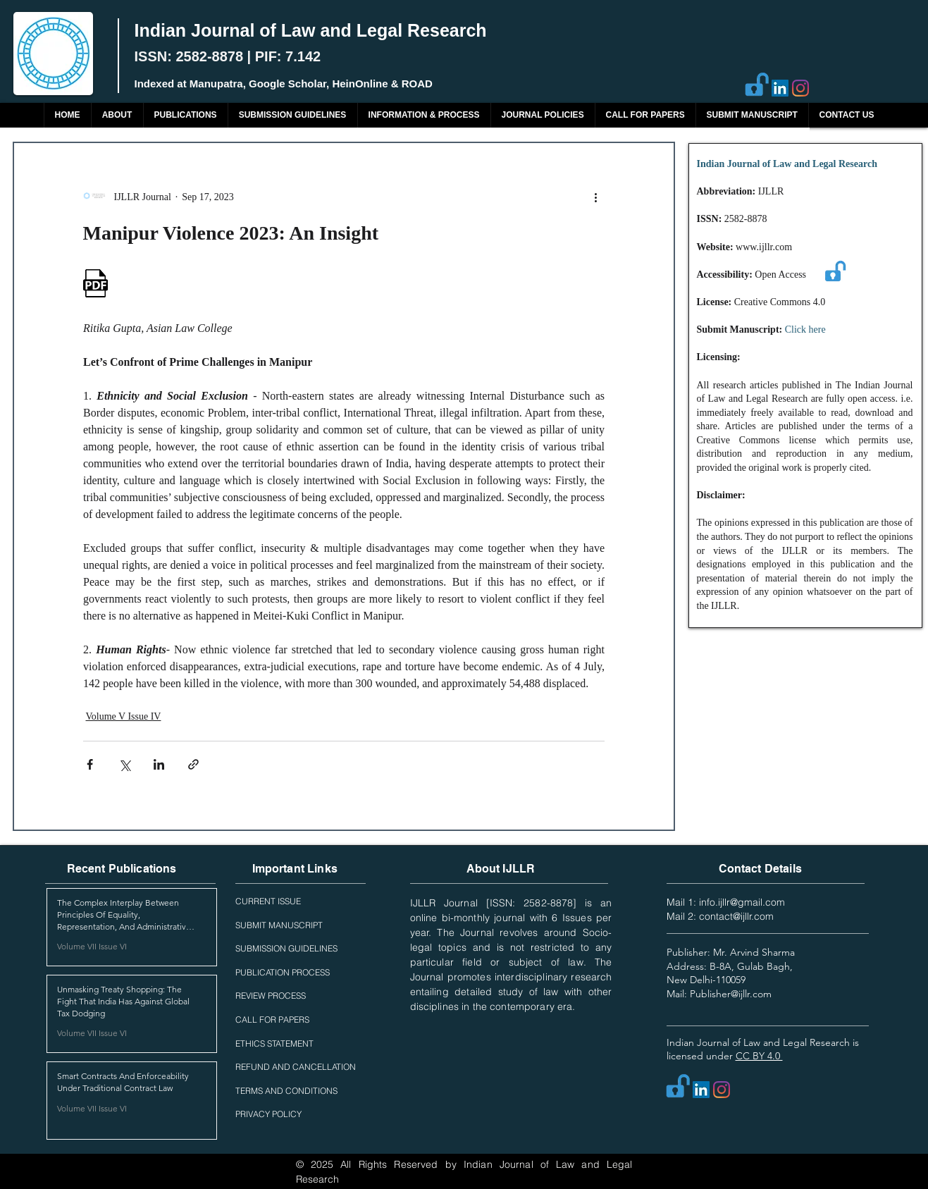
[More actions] (596, 196)
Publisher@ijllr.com (731, 993)
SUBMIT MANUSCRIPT (279, 925)
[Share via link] (193, 764)
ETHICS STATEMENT (274, 1043)
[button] (185, 115)
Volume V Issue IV (123, 716)
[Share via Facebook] (90, 764)
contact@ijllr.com (736, 916)
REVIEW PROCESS (270, 995)
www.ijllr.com (764, 247)
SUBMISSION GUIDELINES (286, 948)
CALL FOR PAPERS (272, 1019)
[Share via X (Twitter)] (124, 764)
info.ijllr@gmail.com (742, 902)
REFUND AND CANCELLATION (295, 1066)
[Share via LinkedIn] (159, 764)
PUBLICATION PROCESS (282, 972)
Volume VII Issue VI (92, 946)
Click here (805, 329)
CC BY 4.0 (759, 1055)
